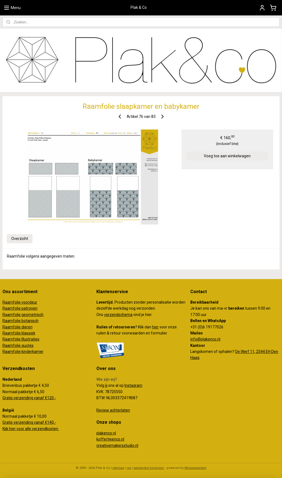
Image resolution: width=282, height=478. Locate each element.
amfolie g (15, 314)
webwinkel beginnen (149, 468)
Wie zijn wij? (106, 379)
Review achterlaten (113, 410)
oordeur (30, 302)
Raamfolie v (12, 302)
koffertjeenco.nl (110, 439)
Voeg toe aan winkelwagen (227, 156)
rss (129, 468)
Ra (4, 314)
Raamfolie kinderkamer (23, 351)
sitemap (118, 468)
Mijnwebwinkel (195, 468)
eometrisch (34, 314)
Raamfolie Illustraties (20, 339)
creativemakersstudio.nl (117, 445)
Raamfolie (11, 308)
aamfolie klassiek (20, 333)
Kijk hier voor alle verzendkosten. (30, 428)
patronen (29, 308)
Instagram (133, 385)
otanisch (31, 320)
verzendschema (118, 314)
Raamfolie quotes (18, 345)
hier (155, 327)
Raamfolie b (13, 320)
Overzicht (19, 238)
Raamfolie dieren (17, 327)
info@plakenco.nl (205, 339)
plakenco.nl (106, 433)
